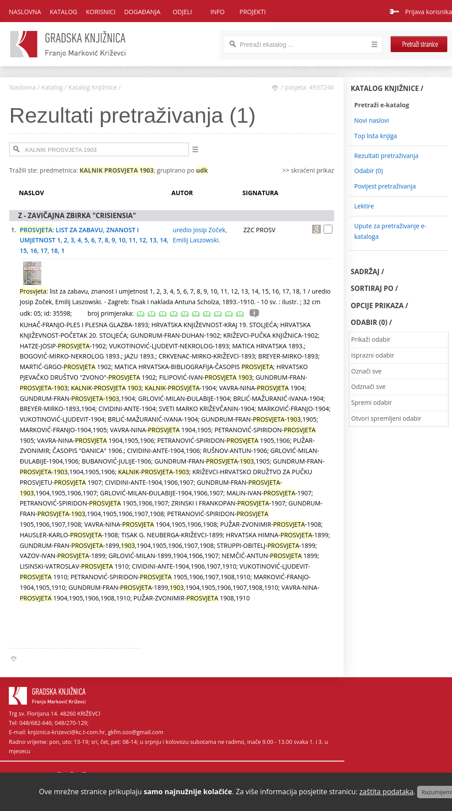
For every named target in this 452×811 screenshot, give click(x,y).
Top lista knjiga (375, 136)
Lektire (364, 206)
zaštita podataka (386, 791)
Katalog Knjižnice (92, 87)
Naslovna (25, 12)
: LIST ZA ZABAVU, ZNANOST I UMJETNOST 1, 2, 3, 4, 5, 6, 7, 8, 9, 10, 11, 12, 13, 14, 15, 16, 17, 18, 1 (94, 240)
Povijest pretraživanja (385, 186)
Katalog (52, 87)
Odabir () (368, 170)
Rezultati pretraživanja (386, 155)
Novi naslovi (371, 120)
